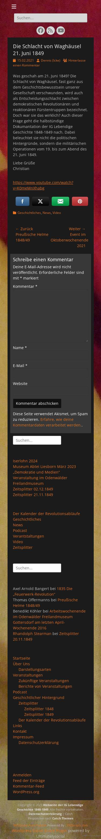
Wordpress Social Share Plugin (40, 830)
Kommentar (25, 286)
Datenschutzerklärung (39, 742)
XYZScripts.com (77, 825)
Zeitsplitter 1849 (39, 714)
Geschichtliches (29, 212)
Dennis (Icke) (50, 60)
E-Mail (20, 365)
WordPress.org (26, 791)
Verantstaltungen (28, 536)
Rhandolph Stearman (32, 633)
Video (57, 212)
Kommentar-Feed (28, 786)
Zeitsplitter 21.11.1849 (33, 494)
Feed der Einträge (29, 780)
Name (20, 347)
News (47, 212)
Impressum (23, 736)
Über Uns (21, 663)
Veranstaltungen (28, 675)
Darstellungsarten (35, 669)
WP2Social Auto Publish (30, 825)
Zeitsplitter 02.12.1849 (33, 489)
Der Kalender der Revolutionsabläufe (46, 513)
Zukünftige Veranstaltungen (44, 680)
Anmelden (22, 774)
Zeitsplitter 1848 (39, 708)
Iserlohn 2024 (25, 460)
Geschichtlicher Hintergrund (38, 697)
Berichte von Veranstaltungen (45, 686)
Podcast (20, 530)
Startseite (21, 658)
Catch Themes (62, 818)
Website (20, 383)
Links (17, 725)
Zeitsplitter (23, 547)
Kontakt (20, 731)
